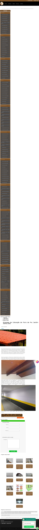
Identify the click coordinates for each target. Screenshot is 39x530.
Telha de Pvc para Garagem (5, 255)
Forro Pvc (2, 35)
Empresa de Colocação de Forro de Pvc (5, 142)
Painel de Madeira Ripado (5, 161)
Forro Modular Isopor (4, 27)
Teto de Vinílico (4, 304)
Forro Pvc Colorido (4, 50)
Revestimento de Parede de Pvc (5, 218)
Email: (13, 427)
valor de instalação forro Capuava (19, 506)
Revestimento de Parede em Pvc (5, 189)
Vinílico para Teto (4, 312)
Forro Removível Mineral (5, 76)
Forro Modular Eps (4, 72)
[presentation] (7, 434)
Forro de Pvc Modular (4, 16)
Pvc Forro (3, 56)
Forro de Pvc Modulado (5, 60)
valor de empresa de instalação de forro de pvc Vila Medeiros (19, 467)
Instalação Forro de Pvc (5, 155)
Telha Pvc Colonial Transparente (5, 281)
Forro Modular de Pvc (4, 25)
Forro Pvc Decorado (4, 52)
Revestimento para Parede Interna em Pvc (5, 232)
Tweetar (2, 328)
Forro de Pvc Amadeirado (5, 82)
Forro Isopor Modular (4, 18)
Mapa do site (36, 520)
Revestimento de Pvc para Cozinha (5, 221)
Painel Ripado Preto (4, 182)
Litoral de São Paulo (9, 511)
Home (6, 3)
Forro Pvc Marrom (4, 99)
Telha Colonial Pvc (4, 267)
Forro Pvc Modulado (4, 74)
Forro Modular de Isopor (5, 70)
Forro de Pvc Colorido (4, 39)
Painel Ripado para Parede (5, 176)
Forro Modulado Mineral (5, 66)
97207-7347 (36, 0)
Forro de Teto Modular (4, 62)
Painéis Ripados (3, 159)
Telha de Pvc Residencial (5, 261)
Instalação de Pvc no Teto (5, 151)
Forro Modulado (4, 64)
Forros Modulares (3, 58)
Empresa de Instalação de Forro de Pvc (5, 145)
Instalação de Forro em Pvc (5, 117)
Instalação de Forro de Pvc (5, 109)
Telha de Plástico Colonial (5, 269)
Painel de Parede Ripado (5, 163)
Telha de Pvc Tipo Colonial (5, 263)
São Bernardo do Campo (31, 511)
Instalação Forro (4, 153)
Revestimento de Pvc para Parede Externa (5, 224)
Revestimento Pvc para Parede (5, 205)
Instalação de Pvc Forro (5, 149)
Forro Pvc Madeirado (4, 97)
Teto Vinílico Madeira (4, 308)
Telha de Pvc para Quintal (5, 257)
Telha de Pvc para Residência (5, 259)
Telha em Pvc (3, 273)
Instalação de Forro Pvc (4, 105)
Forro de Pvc (3, 37)
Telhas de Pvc (2, 265)
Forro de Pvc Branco (4, 84)
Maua (13, 511)
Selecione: (2, 511)
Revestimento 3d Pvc (4, 186)
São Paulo (36, 511)
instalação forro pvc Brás (19, 493)
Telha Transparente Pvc (5, 287)
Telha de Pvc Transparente (5, 271)
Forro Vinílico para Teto (5, 297)
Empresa (9, 3)
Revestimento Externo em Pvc (5, 227)
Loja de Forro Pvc (4, 103)
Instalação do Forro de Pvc (5, 129)
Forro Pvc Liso (3, 54)
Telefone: (12, 430)
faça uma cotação (20, 417)
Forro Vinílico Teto (4, 299)
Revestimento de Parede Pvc (5, 191)
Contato (21, 3)
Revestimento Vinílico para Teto (5, 302)
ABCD (5, 511)
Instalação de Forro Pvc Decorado (5, 125)
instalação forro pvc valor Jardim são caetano (29, 493)
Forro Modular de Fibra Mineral (5, 23)
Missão (14, 3)
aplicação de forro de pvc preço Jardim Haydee (29, 466)
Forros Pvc (2, 80)
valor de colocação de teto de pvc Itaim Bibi (9, 480)
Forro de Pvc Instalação (5, 107)
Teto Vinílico (3, 306)
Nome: (13, 424)
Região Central (16, 511)
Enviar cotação (13, 451)
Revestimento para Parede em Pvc (5, 230)
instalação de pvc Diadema (19, 480)
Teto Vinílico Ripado (4, 310)
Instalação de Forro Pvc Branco (5, 120)
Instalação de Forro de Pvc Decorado (5, 115)
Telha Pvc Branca (4, 277)
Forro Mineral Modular (4, 20)
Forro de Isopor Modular (5, 14)
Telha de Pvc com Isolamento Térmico (5, 251)
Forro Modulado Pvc (4, 68)
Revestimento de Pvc (4, 193)
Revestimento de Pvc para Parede (5, 196)
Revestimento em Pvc (3, 184)
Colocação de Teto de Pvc (5, 139)
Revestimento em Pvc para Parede (5, 199)
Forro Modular (2, 12)
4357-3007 (30, 0)
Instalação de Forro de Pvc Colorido (5, 112)
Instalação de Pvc (4, 147)
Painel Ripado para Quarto (5, 178)
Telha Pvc (3, 275)
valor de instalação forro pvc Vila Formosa (9, 493)
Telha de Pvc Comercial (5, 253)
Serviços (17, 3)
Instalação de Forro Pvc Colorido (5, 122)
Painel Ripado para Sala (5, 180)
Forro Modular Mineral (4, 29)
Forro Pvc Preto (4, 101)
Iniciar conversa (29, 526)
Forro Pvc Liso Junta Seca (5, 95)
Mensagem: (12, 443)
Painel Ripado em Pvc (4, 174)
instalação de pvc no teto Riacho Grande (29, 480)
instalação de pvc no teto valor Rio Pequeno (9, 466)
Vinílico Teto (3, 314)
